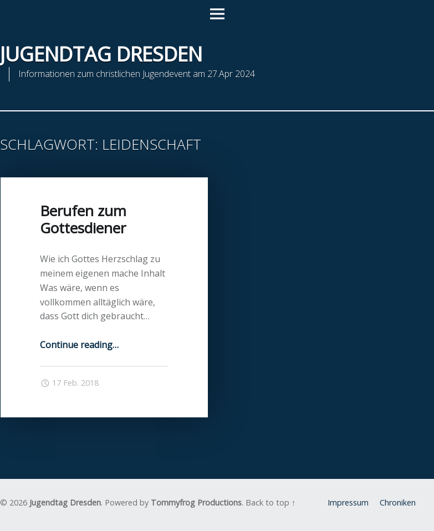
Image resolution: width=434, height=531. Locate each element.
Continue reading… (79, 345)
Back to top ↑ (270, 502)
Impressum (348, 502)
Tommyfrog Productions (196, 502)
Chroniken (398, 502)
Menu (217, 14)
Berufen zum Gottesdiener (83, 219)
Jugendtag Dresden (65, 502)
